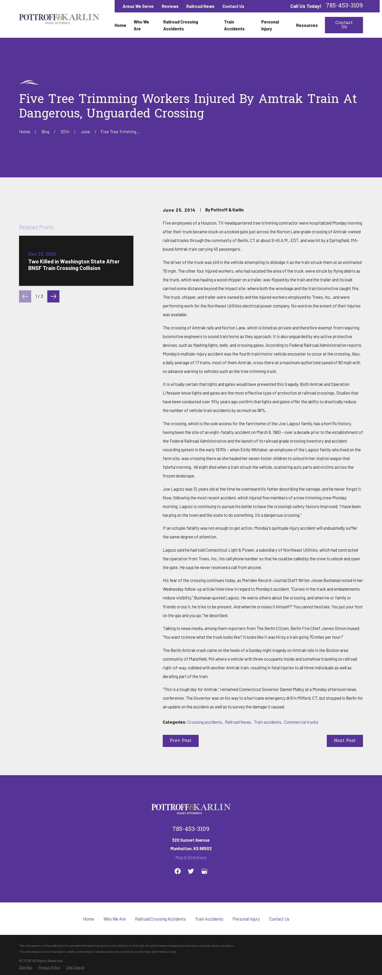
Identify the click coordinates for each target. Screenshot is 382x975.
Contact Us (233, 6)
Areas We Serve (138, 6)
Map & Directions (191, 857)
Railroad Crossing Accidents (160, 918)
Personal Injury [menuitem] (270, 25)
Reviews (170, 6)
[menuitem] (25, 967)
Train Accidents (209, 918)
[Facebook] (178, 871)
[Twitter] (191, 871)
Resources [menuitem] (307, 25)
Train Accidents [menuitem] (234, 25)
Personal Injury (246, 918)
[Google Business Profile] (204, 871)
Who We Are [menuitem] (141, 25)
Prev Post (180, 741)
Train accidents (267, 722)
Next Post (345, 741)
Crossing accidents (205, 722)
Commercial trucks (301, 722)
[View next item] (53, 410)
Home (88, 918)
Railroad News (200, 6)
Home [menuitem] (120, 25)
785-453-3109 (344, 6)
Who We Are (115, 918)
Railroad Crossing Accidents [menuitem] (180, 25)
